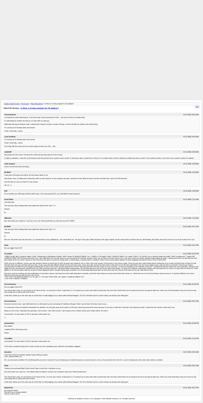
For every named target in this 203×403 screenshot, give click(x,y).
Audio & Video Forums (12, 104)
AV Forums (25, 104)
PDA (197, 107)
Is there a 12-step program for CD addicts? (40, 108)
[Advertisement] (101, 7)
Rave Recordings (37, 104)
